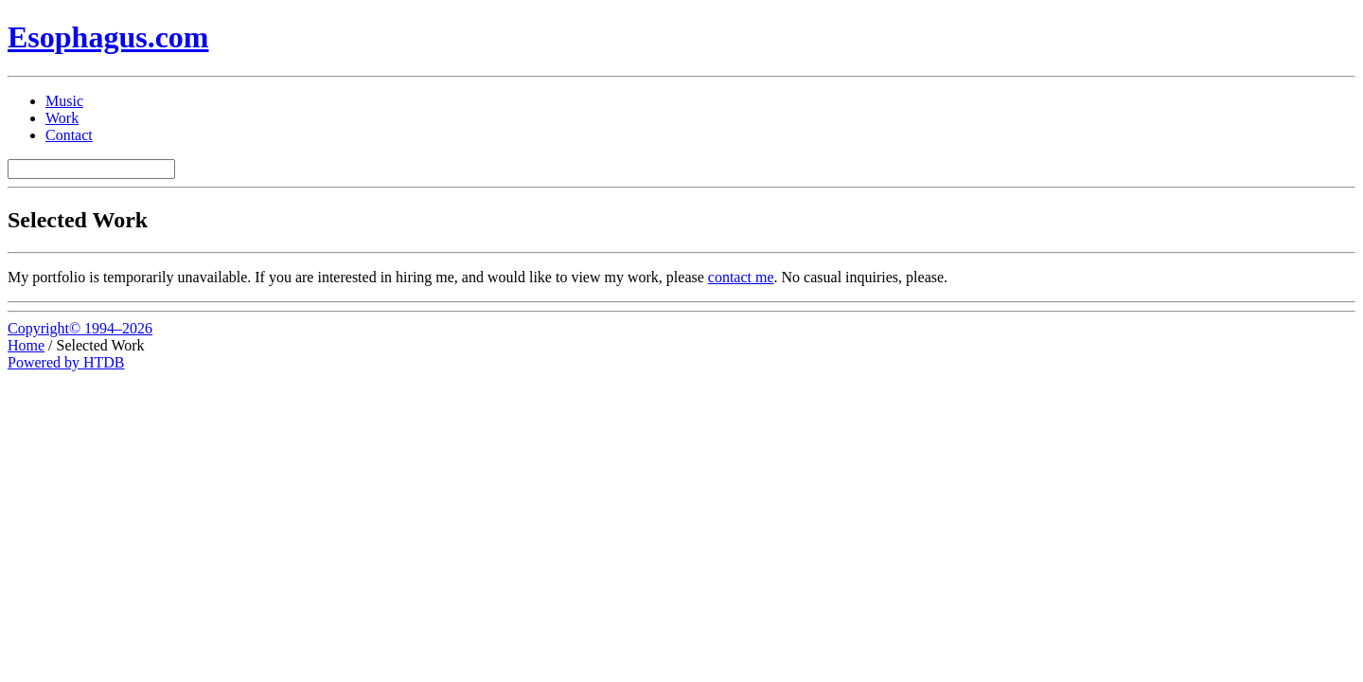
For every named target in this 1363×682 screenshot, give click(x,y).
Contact (69, 135)
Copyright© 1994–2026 (80, 328)
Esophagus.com (108, 37)
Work (62, 118)
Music (64, 101)
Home (26, 345)
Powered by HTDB (66, 362)
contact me (741, 277)
